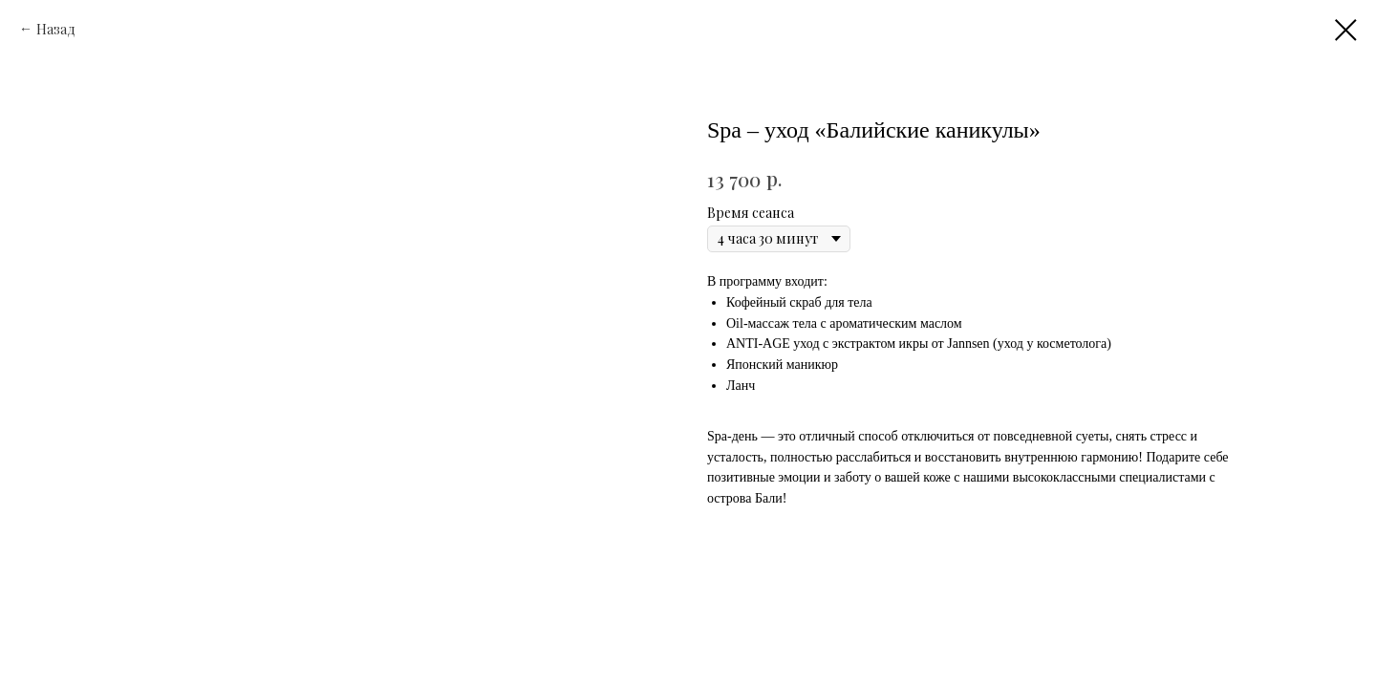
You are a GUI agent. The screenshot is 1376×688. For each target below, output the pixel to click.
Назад (55, 29)
